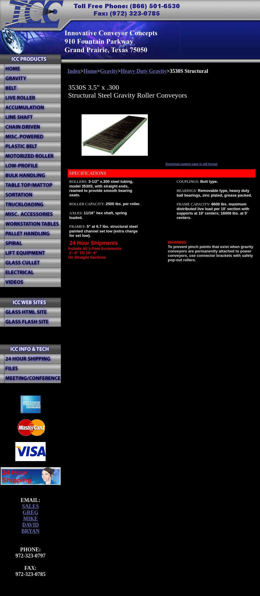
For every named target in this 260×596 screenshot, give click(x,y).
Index (73, 71)
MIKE (30, 519)
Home (90, 71)
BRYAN (30, 531)
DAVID (30, 525)
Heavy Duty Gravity (144, 71)
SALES (30, 506)
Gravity (109, 71)
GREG (30, 512)
